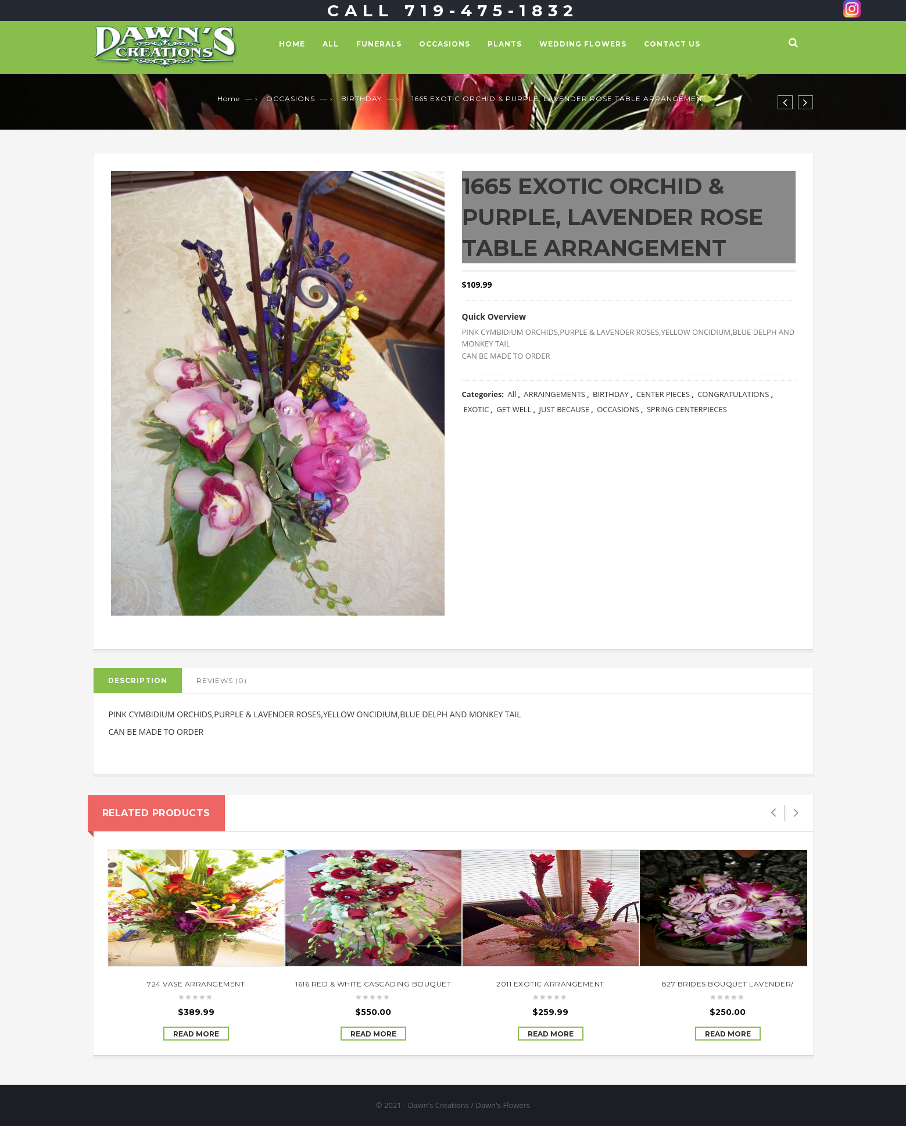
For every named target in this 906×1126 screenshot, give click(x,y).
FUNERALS (379, 44)
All (331, 44)
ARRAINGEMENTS (554, 394)
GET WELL (513, 409)
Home (292, 44)
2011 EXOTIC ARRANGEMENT (550, 984)
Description (137, 680)
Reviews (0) (221, 680)
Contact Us (672, 44)
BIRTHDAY (361, 98)
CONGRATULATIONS (733, 394)
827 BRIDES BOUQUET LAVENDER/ (728, 984)
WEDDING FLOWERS (582, 44)
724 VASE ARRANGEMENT (196, 984)
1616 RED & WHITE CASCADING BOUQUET (373, 984)
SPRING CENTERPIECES (687, 409)
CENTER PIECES (663, 394)
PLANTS (505, 44)
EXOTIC (476, 409)
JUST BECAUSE (564, 409)
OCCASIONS (444, 44)
